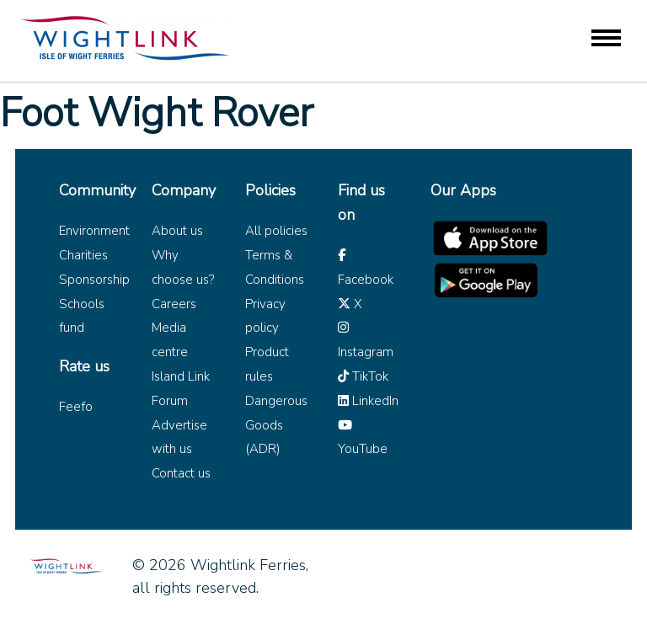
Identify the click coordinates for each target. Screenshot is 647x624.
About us (177, 230)
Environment (94, 230)
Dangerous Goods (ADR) (276, 425)
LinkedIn (368, 400)
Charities (83, 255)
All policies (276, 230)
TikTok (363, 376)
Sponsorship (94, 279)
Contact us (181, 473)
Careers (174, 304)
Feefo (76, 406)
